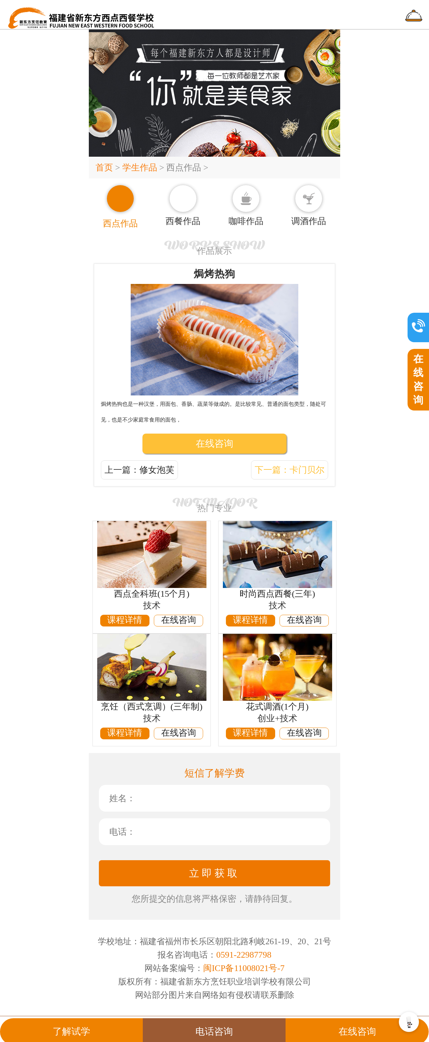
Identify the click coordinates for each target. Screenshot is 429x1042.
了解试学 (71, 1025)
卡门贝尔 (307, 470)
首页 (105, 167)
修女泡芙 (156, 470)
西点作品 (183, 167)
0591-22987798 (243, 955)
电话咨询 (214, 1025)
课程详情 (124, 620)
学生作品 (139, 167)
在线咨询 (214, 443)
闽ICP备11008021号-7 (244, 968)
